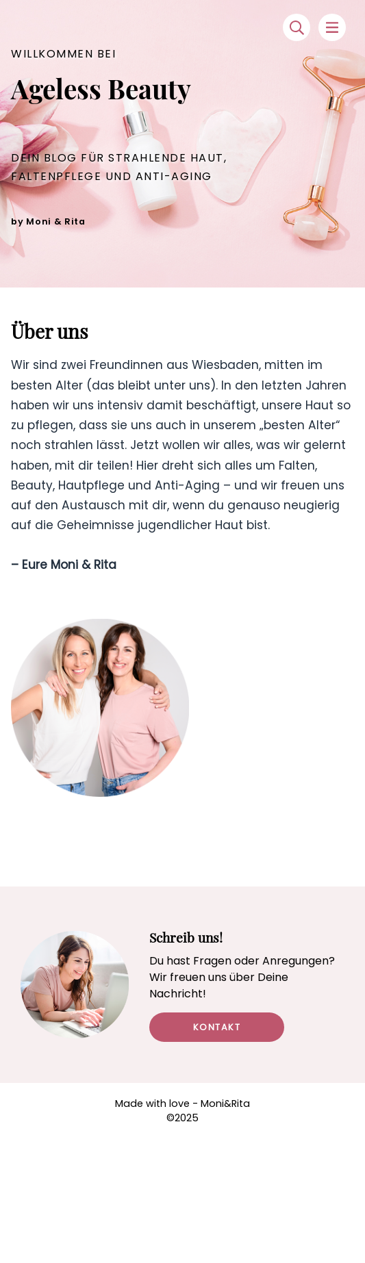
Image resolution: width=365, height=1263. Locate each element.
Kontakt (217, 1027)
